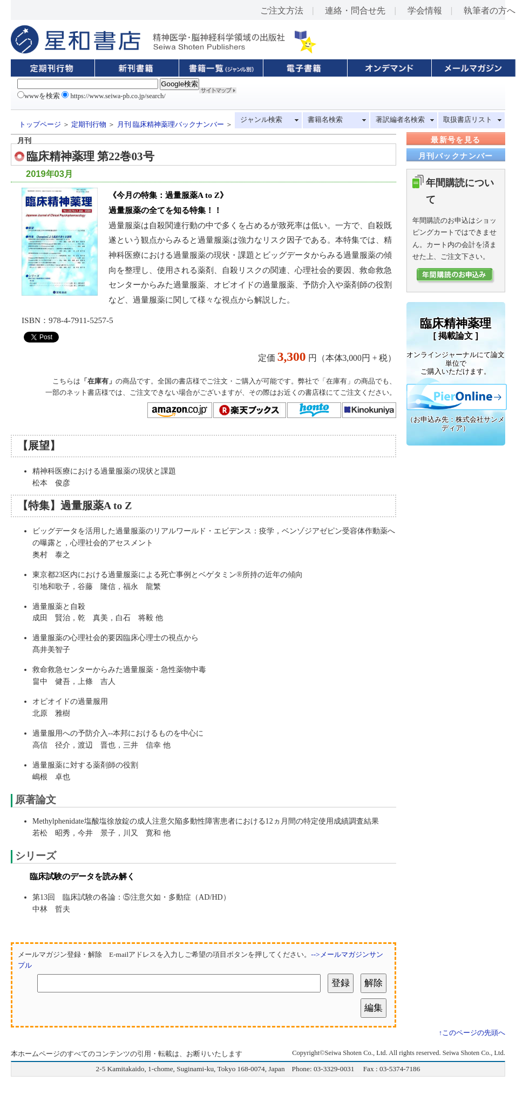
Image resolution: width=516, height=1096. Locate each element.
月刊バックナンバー (455, 156)
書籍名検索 (325, 120)
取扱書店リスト (467, 120)
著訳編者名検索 (400, 120)
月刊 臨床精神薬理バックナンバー (170, 124)
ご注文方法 (281, 10)
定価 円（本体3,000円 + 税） (327, 357)
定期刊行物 (88, 124)
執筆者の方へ (489, 10)
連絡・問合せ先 (355, 10)
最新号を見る (455, 139)
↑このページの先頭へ (472, 1033)
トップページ (40, 124)
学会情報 (425, 10)
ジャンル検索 (261, 120)
